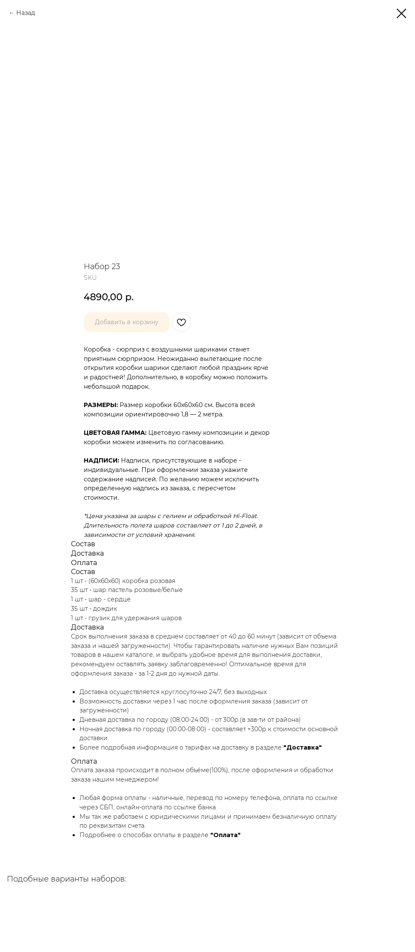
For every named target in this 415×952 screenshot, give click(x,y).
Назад (25, 13)
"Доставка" (302, 747)
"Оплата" (225, 835)
